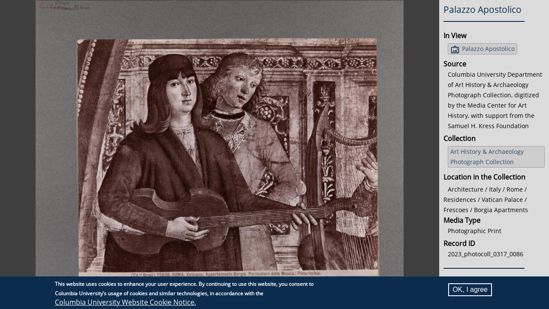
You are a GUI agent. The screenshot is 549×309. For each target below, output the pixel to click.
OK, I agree (470, 289)
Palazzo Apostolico (488, 49)
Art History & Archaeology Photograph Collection (487, 156)
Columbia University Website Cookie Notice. (125, 302)
